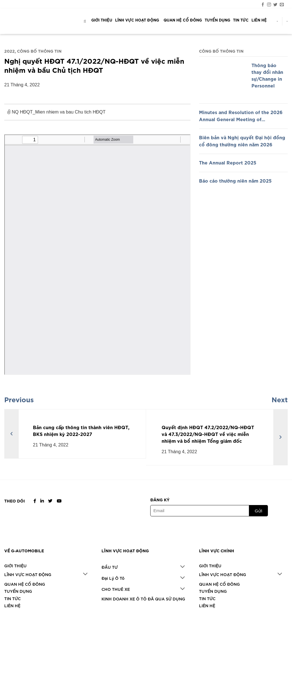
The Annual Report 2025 (227, 162)
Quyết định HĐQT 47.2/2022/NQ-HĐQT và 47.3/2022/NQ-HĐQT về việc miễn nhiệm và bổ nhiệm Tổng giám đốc (208, 434)
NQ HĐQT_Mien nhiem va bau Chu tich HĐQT (96, 114)
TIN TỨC (241, 19)
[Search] (86, 21)
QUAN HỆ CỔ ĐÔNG (183, 19)
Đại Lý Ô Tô (112, 573)
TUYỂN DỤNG (217, 19)
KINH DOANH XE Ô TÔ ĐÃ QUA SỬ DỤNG (143, 587)
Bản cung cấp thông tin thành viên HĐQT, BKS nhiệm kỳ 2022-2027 (81, 430)
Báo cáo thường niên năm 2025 (235, 180)
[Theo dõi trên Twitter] (275, 4)
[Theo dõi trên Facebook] (263, 4)
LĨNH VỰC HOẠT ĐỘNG (138, 19)
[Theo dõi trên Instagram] (269, 4)
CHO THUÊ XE (115, 580)
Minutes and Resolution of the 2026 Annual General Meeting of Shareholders (241, 116)
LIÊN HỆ (259, 19)
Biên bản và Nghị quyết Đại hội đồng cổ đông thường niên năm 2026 (242, 140)
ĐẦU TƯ (109, 565)
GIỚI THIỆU (101, 19)
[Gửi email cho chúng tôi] (282, 4)
